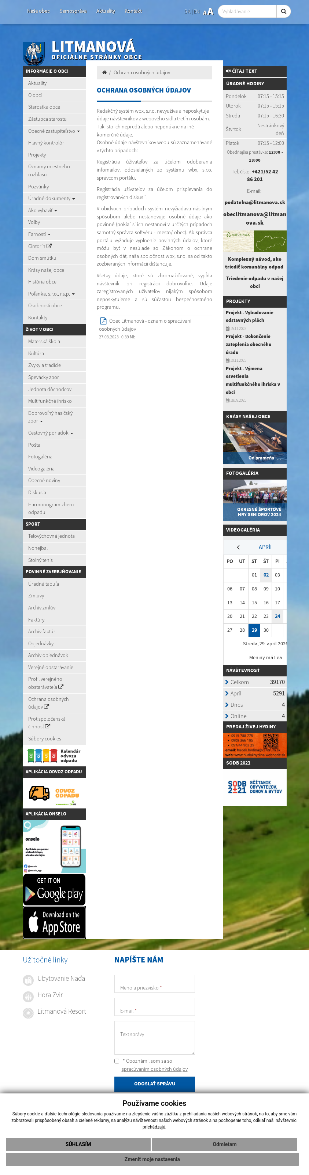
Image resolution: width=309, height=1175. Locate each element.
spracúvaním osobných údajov (155, 1069)
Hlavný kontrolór (46, 142)
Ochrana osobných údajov (48, 703)
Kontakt (133, 11)
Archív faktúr (41, 631)
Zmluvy (36, 595)
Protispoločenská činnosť (47, 723)
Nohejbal (38, 548)
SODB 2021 (238, 763)
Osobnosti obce (45, 305)
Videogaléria (41, 468)
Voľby (34, 222)
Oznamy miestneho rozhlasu (49, 170)
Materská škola (44, 341)
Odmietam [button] (224, 1144)
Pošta (34, 445)
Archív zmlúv (41, 607)
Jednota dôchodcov (49, 389)
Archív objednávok (48, 655)
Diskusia (37, 492)
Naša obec (38, 11)
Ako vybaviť (42, 210)
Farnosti (39, 234)
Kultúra (36, 353)
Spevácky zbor (43, 377)
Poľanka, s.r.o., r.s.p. (51, 293)
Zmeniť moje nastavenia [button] (152, 1159)
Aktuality (105, 11)
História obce (42, 281)
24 (277, 616)
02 (266, 574)
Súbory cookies (44, 738)
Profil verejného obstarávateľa (45, 683)
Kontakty (37, 317)
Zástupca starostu (47, 119)
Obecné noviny (44, 480)
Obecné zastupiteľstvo (54, 131)
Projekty (37, 154)
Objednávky (41, 643)
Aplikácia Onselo (46, 814)
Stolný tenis (40, 560)
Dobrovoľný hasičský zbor (50, 417)
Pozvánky (38, 186)
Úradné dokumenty (51, 198)
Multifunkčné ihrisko (50, 401)
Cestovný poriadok (50, 432)
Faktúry (36, 619)
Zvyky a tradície (44, 365)
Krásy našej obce (46, 270)
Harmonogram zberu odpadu (51, 508)
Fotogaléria (40, 456)
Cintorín (40, 246)
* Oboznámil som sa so (151, 1065)
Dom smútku (42, 258)
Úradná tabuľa (43, 584)
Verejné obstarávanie (50, 667)
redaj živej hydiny (252, 727)
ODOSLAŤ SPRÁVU (154, 1084)
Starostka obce (44, 107)
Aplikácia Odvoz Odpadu (54, 772)
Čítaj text (241, 71)
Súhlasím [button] (78, 1144)
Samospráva (73, 11)
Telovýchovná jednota (51, 536)
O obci (35, 95)
